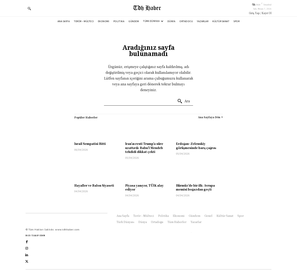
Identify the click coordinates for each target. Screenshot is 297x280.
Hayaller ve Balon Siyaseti (94, 185)
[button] (29, 8)
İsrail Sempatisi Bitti (90, 144)
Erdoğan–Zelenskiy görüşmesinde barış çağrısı (196, 146)
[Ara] (183, 101)
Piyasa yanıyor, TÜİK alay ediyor (144, 187)
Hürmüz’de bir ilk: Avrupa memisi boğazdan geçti (195, 187)
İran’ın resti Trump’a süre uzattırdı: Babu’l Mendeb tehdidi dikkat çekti (144, 148)
